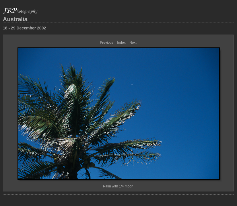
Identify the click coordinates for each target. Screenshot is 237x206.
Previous (106, 43)
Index (121, 43)
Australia (15, 19)
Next (133, 43)
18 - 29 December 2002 (24, 28)
